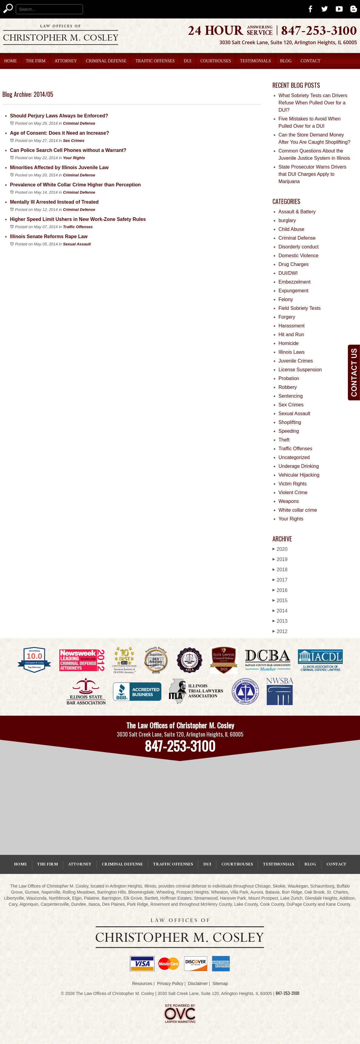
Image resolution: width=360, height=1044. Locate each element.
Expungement (294, 290)
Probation (289, 378)
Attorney (65, 61)
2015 (280, 600)
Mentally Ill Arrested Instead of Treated (54, 202)
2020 (280, 549)
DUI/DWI (288, 273)
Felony (286, 299)
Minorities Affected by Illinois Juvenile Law (59, 167)
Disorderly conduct (299, 246)
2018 (280, 569)
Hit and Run (291, 334)
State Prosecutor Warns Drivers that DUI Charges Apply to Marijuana (312, 174)
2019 (280, 559)
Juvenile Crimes (296, 360)
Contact (310, 61)
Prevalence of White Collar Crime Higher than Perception (75, 184)
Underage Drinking (299, 466)
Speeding (289, 431)
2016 (280, 590)
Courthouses (215, 61)
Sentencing (291, 396)
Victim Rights (293, 483)
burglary (287, 220)
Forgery (287, 317)
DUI (187, 61)
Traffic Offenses (155, 61)
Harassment (292, 325)
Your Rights (74, 158)
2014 (280, 610)
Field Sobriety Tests (300, 308)
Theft (284, 439)
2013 (280, 621)
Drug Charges (294, 264)
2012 (280, 631)
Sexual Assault (77, 244)
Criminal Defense (106, 61)
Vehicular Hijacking (299, 475)
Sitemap (220, 983)
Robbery (288, 387)
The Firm (35, 61)
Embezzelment (295, 281)
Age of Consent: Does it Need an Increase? (59, 133)
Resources (142, 983)
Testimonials (255, 61)
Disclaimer (198, 983)
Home (10, 61)
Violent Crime (293, 492)
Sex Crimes (73, 140)
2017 (280, 579)
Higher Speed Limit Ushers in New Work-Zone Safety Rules (78, 219)
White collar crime (298, 510)
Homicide (289, 343)
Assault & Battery (297, 211)
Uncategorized (294, 457)
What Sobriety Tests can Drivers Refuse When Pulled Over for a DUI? (313, 103)
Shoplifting (290, 422)
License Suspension (300, 369)
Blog (286, 61)
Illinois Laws (292, 352)
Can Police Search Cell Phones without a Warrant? (68, 150)
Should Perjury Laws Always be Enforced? (59, 115)
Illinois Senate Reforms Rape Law (49, 236)
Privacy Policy (170, 983)
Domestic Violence (299, 255)
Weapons (289, 501)
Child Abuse (291, 229)
